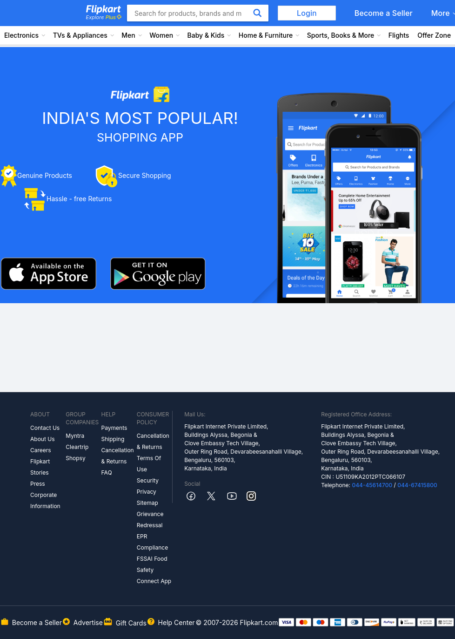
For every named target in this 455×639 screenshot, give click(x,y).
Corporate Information (45, 500)
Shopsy (75, 458)
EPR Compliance (152, 542)
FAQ (106, 472)
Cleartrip (77, 446)
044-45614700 (372, 485)
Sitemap (147, 502)
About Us (42, 438)
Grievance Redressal (150, 519)
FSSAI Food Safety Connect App (154, 570)
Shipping (113, 438)
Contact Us (45, 427)
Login (307, 13)
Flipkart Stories (40, 467)
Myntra (75, 435)
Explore (103, 17)
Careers (40, 450)
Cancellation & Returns (117, 456)
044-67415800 (417, 485)
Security (148, 480)
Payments (114, 427)
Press (37, 483)
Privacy (146, 491)
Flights (398, 35)
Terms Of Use (149, 464)
